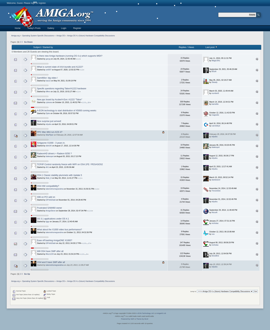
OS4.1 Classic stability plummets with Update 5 (59, 175)
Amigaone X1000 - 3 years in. (51, 143)
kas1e (48, 81)
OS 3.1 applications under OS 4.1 (53, 219)
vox (213, 234)
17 (89, 243)
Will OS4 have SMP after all (50, 251)
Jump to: (193, 291)
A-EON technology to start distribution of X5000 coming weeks (66, 110)
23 (89, 102)
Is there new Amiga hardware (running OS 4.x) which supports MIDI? (69, 56)
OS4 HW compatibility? (48, 186)
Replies (182, 47)
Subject (37, 47)
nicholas (215, 223)
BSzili (214, 71)
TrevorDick (216, 191)
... (87, 102)
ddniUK (49, 146)
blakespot (216, 147)
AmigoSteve (50, 211)
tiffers (48, 91)
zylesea (49, 102)
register (42, 3)
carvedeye (216, 126)
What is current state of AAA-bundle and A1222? (60, 67)
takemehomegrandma (55, 189)
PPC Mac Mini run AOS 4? (49, 132)
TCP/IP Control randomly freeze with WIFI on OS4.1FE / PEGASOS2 (70, 164)
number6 (215, 93)
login (33, 3)
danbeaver (216, 180)
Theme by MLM (142, 319)
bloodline (215, 256)
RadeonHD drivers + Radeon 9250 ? (54, 153)
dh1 (47, 167)
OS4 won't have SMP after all (51, 262)
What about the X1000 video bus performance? (59, 229)
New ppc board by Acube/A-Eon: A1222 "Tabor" (59, 99)
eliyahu (49, 124)
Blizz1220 (50, 254)
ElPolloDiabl (51, 200)
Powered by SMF (127, 319)
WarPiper (49, 135)
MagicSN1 (216, 60)
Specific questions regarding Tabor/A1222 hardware (61, 88)
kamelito (215, 104)
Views (191, 47)
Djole (48, 113)
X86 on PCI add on (46, 197)
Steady (214, 82)
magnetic (215, 115)
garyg (48, 59)
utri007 (48, 70)
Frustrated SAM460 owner (49, 208)
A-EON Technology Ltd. (145, 313)
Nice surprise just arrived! (49, 121)
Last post (211, 47)
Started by (48, 47)
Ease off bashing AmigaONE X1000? (54, 240)
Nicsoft (214, 212)
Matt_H (49, 178)
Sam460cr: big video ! (47, 78)
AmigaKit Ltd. (161, 313)
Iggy (47, 221)
